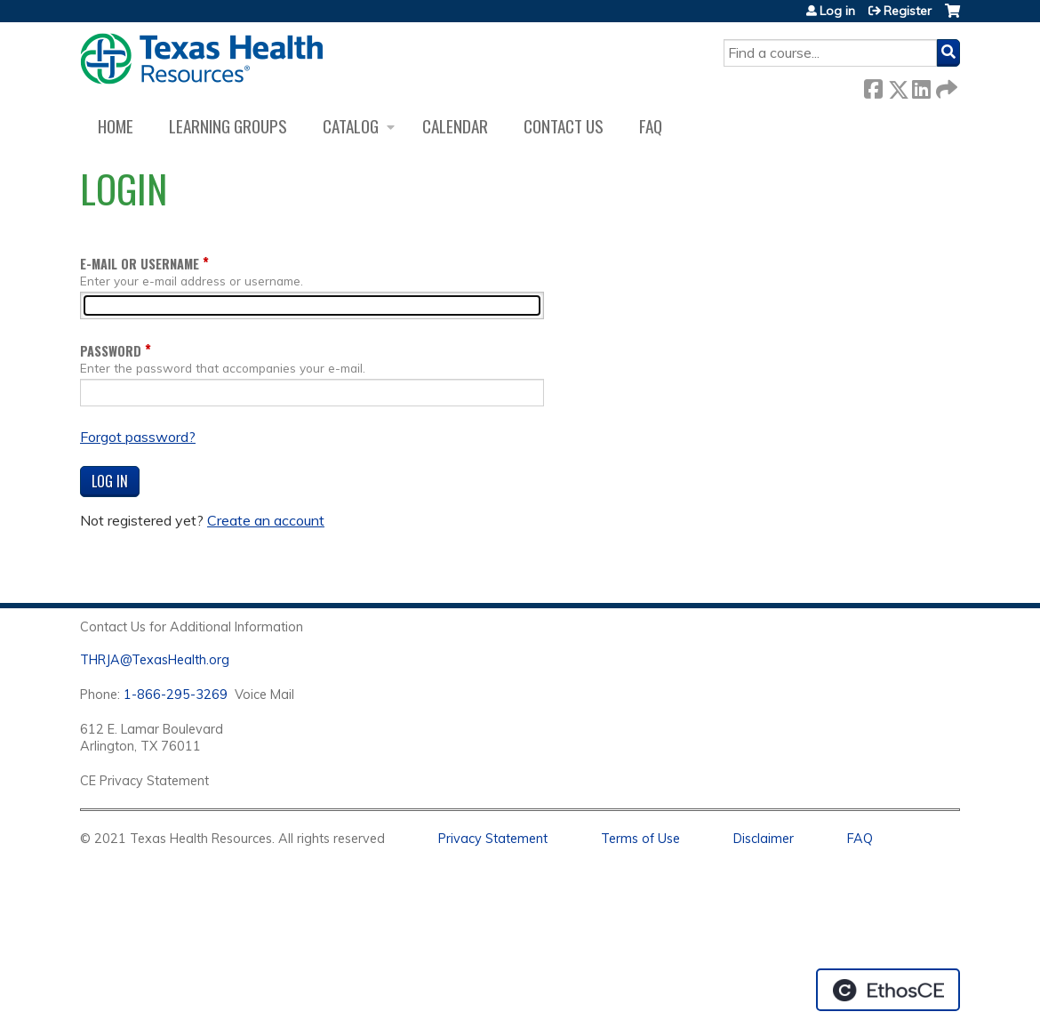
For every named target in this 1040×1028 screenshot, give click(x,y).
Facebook (873, 86)
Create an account (265, 520)
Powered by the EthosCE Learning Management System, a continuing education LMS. (888, 989)
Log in (837, 10)
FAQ (650, 126)
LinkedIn (921, 86)
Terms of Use (640, 839)
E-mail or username (139, 263)
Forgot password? (138, 437)
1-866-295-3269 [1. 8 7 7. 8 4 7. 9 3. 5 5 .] (176, 695)
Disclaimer (763, 839)
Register (908, 10)
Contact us (564, 126)
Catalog (351, 126)
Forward (945, 86)
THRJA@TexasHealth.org (154, 660)
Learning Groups (228, 126)
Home (115, 126)
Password (110, 350)
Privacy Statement (493, 839)
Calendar (455, 126)
